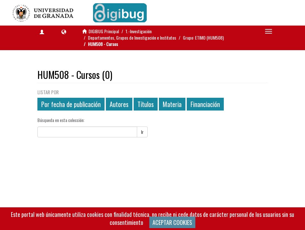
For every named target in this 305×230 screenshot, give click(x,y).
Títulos (145, 104)
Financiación (205, 104)
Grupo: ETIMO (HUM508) (203, 37)
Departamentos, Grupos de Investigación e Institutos (132, 37)
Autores (119, 104)
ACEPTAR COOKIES (172, 222)
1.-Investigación (139, 31)
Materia (172, 104)
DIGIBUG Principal (104, 31)
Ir (142, 131)
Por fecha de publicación (71, 104)
